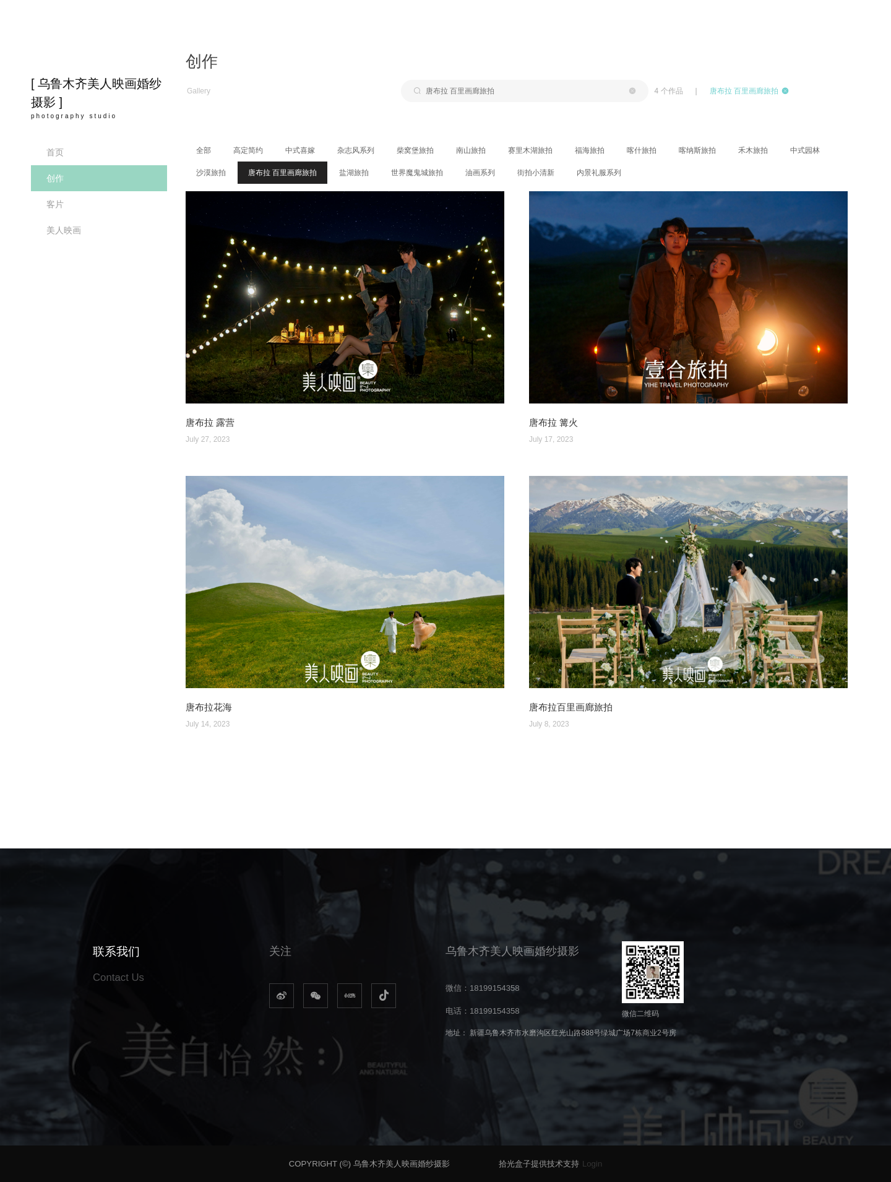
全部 (203, 150)
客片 (55, 204)
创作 (55, 178)
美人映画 (63, 230)
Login (592, 1163)
